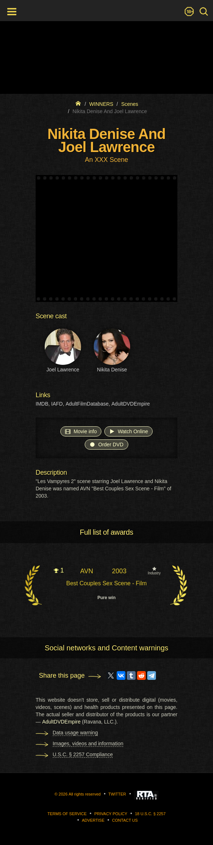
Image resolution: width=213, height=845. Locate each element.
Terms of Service (67, 814)
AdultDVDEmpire (131, 404)
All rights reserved (85, 794)
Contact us (125, 820)
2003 (119, 571)
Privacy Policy (110, 814)
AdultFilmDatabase (86, 404)
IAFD (57, 404)
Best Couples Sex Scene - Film (106, 583)
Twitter (117, 794)
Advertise (93, 820)
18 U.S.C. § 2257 (150, 814)
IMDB (42, 404)
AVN (86, 571)
